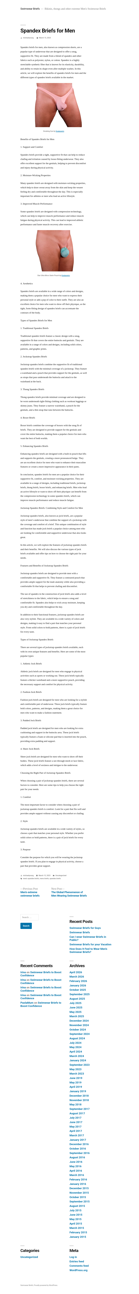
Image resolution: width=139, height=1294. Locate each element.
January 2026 (78, 985)
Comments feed (79, 1265)
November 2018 (79, 1100)
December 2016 (79, 1144)
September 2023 (80, 1064)
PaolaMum (26, 1002)
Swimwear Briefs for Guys (85, 928)
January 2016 (78, 1184)
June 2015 (76, 1214)
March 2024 (77, 1056)
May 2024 (75, 1047)
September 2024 (80, 1034)
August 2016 (77, 1157)
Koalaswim (60, 131)
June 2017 (76, 1122)
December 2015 (79, 1188)
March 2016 (77, 1175)
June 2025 (76, 1007)
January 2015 (78, 1236)
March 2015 (77, 1228)
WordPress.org (79, 1270)
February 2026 (78, 981)
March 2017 (77, 1135)
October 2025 (78, 989)
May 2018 (75, 1104)
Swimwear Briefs (30, 8)
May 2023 (75, 1069)
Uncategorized (60, 875)
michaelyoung (28, 38)
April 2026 (76, 972)
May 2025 (75, 1012)
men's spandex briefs (31, 878)
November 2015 (79, 1192)
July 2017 (75, 1117)
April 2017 (76, 1131)
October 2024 (78, 1029)
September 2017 (80, 1109)
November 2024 (79, 1025)
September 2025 (80, 994)
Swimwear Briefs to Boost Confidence (40, 1004)
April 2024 (76, 1051)
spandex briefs (55, 878)
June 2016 (76, 1161)
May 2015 (75, 1219)
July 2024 (75, 1042)
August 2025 (77, 998)
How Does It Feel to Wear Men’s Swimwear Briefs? (88, 950)
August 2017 (77, 1113)
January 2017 (78, 1139)
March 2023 (77, 1073)
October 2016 (78, 1148)
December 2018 (79, 1095)
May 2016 (75, 1166)
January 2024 (78, 1060)
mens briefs (44, 878)
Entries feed (77, 1261)
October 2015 (78, 1197)
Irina (23, 972)
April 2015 (76, 1223)
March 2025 (77, 1016)
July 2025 (75, 1003)
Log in (73, 1257)
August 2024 (77, 1038)
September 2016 (80, 1153)
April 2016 (76, 1170)
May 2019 (75, 1082)
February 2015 (78, 1232)
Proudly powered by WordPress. (46, 1285)
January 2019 (78, 1091)
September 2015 (80, 1201)
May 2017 (75, 1126)
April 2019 (76, 1086)
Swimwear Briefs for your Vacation (90, 944)
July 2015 (75, 1210)
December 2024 (79, 1020)
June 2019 (76, 1078)
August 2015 (77, 1206)
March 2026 (77, 976)
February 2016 (78, 1179)
